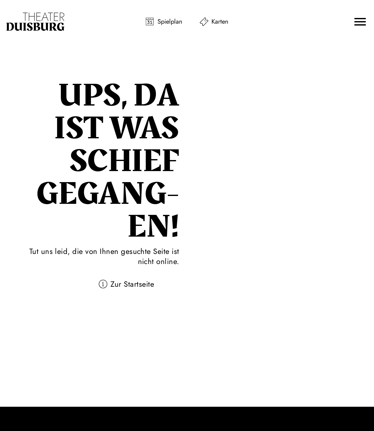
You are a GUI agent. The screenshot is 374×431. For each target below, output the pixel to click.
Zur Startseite (132, 284)
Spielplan (169, 21)
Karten (220, 21)
